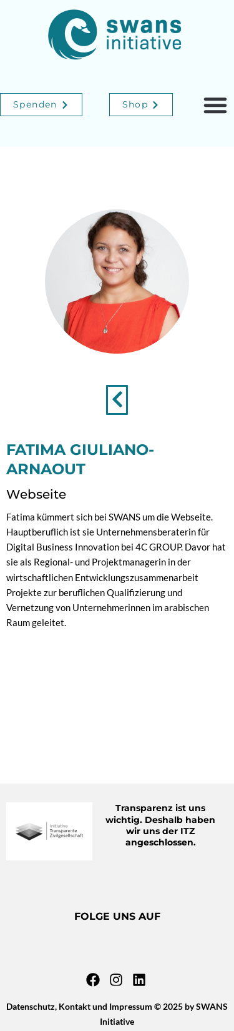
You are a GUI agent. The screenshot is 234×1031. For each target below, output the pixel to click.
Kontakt (74, 1006)
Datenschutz (30, 1006)
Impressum (130, 1006)
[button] (215, 105)
